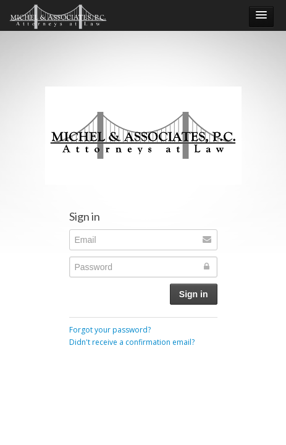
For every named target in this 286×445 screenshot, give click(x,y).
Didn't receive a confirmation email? (132, 342)
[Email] (143, 239)
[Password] (143, 267)
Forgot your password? (110, 329)
